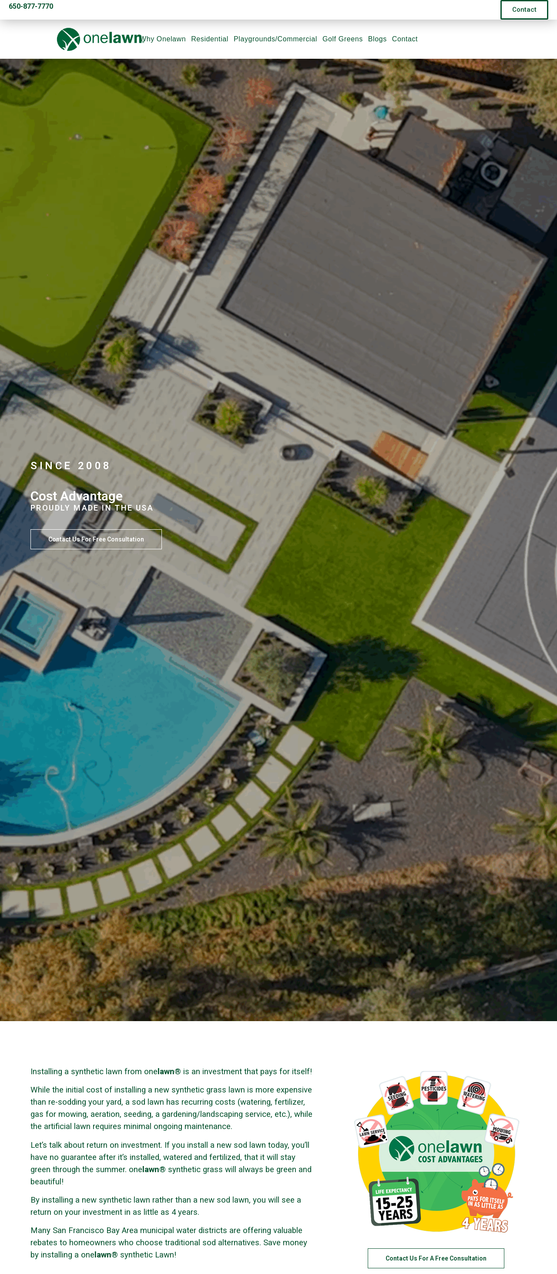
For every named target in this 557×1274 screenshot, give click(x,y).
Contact (405, 39)
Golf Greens (342, 39)
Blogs (377, 39)
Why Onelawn (163, 39)
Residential (209, 39)
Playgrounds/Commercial (275, 39)
